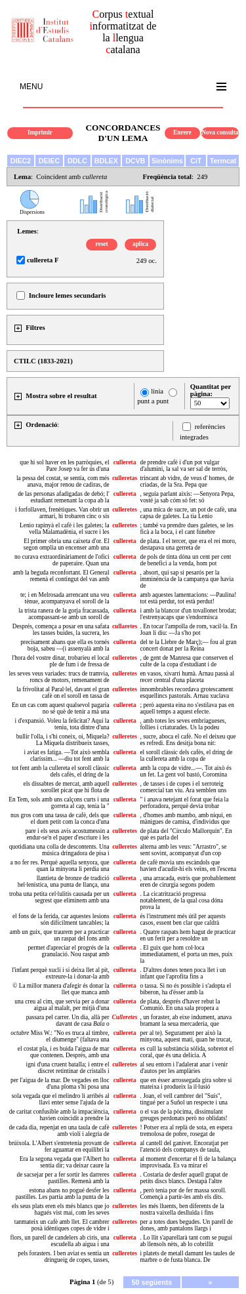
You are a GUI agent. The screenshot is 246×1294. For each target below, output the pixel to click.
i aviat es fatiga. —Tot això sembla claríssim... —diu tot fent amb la (66, 755)
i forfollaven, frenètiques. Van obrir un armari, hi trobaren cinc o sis (62, 512)
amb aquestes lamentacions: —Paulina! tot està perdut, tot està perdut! (188, 598)
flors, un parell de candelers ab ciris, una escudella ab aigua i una (60, 1240)
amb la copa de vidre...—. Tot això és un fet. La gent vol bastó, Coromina (185, 771)
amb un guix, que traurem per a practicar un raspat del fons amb (60, 935)
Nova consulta (219, 132)
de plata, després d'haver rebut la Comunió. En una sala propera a (180, 1004)
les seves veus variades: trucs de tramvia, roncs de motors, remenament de (59, 676)
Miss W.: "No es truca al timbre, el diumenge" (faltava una (59, 1036)
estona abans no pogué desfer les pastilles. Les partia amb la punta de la (63, 1193)
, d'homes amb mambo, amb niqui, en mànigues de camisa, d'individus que (186, 818)
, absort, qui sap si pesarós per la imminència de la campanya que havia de (187, 579)
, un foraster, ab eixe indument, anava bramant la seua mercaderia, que (186, 1020)
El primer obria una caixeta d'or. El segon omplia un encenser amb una (67, 544)
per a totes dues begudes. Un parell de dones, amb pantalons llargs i (186, 1225)
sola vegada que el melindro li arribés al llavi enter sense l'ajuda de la (61, 1099)
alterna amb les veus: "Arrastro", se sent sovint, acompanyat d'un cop (183, 850)
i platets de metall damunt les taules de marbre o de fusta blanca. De (187, 1256)
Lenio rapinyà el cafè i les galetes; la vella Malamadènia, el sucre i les (65, 528)
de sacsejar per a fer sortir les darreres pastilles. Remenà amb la (62, 1177)
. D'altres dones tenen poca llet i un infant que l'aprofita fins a (183, 973)
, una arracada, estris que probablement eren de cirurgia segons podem (188, 881)
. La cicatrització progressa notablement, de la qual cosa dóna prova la (181, 900)
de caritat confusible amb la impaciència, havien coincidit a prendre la (59, 1115)
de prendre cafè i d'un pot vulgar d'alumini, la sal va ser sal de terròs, (183, 465)
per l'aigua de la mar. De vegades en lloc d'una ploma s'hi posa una (60, 1083)
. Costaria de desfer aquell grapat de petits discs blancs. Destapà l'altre (184, 1177)
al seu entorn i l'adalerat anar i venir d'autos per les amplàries (184, 1067)
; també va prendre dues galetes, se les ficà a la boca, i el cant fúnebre (186, 528)
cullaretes (124, 626)
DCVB (135, 161)
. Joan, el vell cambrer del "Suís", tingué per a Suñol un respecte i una (183, 1099)
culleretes (124, 509)
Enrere (182, 132)
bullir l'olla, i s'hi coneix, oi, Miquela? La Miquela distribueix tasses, (63, 739)
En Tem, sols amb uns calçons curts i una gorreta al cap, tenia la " (59, 802)
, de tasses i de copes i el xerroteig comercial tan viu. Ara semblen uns (183, 787)
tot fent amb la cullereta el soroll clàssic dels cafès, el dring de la (60, 771)
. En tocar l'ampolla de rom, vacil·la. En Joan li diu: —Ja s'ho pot (188, 629)
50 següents (152, 1282)
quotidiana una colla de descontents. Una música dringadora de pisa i (59, 850)
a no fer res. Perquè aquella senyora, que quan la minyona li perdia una (60, 865)
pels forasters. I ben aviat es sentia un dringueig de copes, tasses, (63, 1256)
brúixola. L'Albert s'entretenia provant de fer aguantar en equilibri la (59, 1146)
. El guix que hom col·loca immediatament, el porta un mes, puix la (186, 954)
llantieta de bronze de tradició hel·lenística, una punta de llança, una (64, 881)
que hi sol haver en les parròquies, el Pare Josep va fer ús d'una (64, 465)
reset (102, 244)
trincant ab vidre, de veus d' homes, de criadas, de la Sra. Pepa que (187, 481)
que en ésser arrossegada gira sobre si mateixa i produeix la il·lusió (186, 1083)
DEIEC (49, 161)
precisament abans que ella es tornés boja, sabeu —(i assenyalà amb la (64, 645)
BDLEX (106, 161)
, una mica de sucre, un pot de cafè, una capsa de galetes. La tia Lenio (188, 512)
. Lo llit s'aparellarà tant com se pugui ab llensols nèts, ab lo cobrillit (186, 1240)
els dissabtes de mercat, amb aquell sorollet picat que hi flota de (67, 787)
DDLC (77, 161)
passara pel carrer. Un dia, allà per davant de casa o (68, 1020)
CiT (195, 161)
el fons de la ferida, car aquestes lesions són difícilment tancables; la (61, 919)
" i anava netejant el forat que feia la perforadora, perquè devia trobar (184, 802)
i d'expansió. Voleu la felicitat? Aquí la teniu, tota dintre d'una (62, 724)
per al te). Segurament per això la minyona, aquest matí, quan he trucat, (186, 1036)
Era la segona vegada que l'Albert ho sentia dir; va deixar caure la (65, 1162)
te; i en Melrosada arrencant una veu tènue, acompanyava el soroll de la (65, 598)
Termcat (223, 161)
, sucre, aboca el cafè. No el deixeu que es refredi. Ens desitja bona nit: (188, 739)
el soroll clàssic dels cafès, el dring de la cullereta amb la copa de (186, 755)
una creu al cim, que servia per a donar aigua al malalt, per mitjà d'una (61, 1004)
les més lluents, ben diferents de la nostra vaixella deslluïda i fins (182, 1209)
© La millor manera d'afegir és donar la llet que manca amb (60, 989)
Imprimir (40, 132)
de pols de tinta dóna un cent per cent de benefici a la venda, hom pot (185, 560)
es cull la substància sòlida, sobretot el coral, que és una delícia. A (187, 1052)
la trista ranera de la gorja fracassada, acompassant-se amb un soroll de (64, 613)
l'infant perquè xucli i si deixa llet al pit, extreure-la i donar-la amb (61, 973)
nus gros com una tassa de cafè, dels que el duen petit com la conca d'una (60, 818)
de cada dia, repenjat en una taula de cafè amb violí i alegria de (59, 1130)
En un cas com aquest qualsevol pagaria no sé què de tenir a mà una (61, 708)
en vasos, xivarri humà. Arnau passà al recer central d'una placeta (187, 676)
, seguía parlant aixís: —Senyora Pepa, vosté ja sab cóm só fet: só (187, 497)
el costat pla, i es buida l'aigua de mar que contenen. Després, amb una (64, 1052)
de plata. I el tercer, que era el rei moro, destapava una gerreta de (188, 544)
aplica (140, 244)
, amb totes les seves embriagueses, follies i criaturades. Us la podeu (183, 724)
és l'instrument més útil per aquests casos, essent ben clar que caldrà (182, 919)
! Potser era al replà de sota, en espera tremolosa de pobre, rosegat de (186, 1130)
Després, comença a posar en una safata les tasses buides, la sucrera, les (61, 629)
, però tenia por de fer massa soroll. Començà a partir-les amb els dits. (183, 1193)
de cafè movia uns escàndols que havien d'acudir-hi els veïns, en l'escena (188, 865)
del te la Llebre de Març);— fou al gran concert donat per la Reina (188, 645)
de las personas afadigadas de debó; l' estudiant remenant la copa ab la (63, 497)
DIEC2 (20, 161)
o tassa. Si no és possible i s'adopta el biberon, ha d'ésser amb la (185, 989)
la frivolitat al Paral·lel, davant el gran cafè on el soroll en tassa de (62, 692)
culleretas (124, 478)
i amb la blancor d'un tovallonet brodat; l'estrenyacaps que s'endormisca (188, 613)
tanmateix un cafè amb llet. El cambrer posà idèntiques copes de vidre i (62, 1225)
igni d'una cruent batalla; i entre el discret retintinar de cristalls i (68, 1067)
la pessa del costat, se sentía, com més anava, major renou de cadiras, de (63, 481)
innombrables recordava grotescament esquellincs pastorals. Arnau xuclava (186, 692)
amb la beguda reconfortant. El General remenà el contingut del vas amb (60, 575)
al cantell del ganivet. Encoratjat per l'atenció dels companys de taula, (184, 1146)
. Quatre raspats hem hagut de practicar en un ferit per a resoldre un (188, 935)
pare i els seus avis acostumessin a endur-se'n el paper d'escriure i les (68, 834)
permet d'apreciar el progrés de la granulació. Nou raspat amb (68, 951)
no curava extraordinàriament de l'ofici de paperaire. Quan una (62, 560)
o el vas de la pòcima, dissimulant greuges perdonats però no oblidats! (183, 1115)
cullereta (124, 462)
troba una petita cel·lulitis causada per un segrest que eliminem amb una (59, 897)
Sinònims (167, 161)
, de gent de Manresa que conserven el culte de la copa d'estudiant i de (186, 661)
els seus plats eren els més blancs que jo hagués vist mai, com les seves (61, 1209)
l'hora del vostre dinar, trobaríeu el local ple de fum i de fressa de (61, 661)
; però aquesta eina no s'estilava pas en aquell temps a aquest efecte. (187, 708)
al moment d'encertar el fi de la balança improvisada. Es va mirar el (188, 1162)
